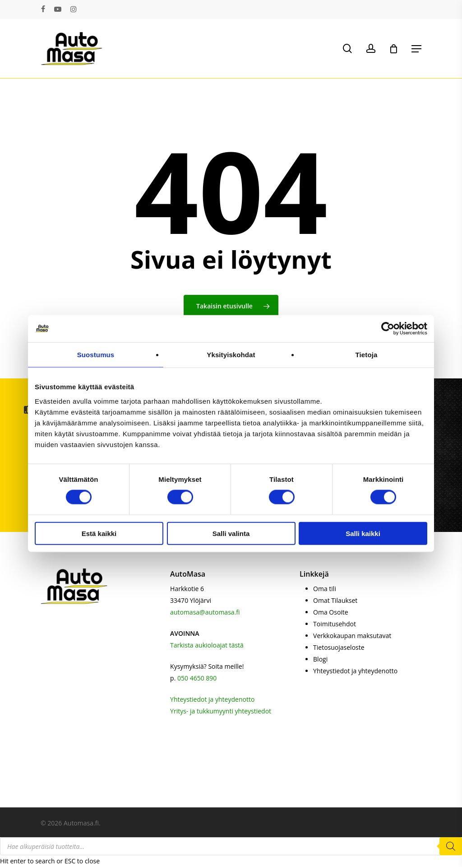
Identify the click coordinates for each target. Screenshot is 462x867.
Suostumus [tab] (96, 355)
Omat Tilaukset (335, 600)
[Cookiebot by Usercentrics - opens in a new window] (387, 329)
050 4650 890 (197, 678)
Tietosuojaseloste (339, 647)
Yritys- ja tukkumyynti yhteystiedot (220, 711)
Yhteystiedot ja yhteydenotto (212, 699)
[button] (416, 48)
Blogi (320, 659)
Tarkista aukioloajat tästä (207, 645)
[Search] (450, 846)
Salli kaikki (363, 533)
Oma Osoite (330, 612)
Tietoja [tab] (367, 355)
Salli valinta (231, 533)
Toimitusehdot (334, 624)
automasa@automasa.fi (205, 612)
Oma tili (324, 588)
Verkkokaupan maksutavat (352, 635)
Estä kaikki (99, 533)
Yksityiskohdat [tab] (231, 355)
